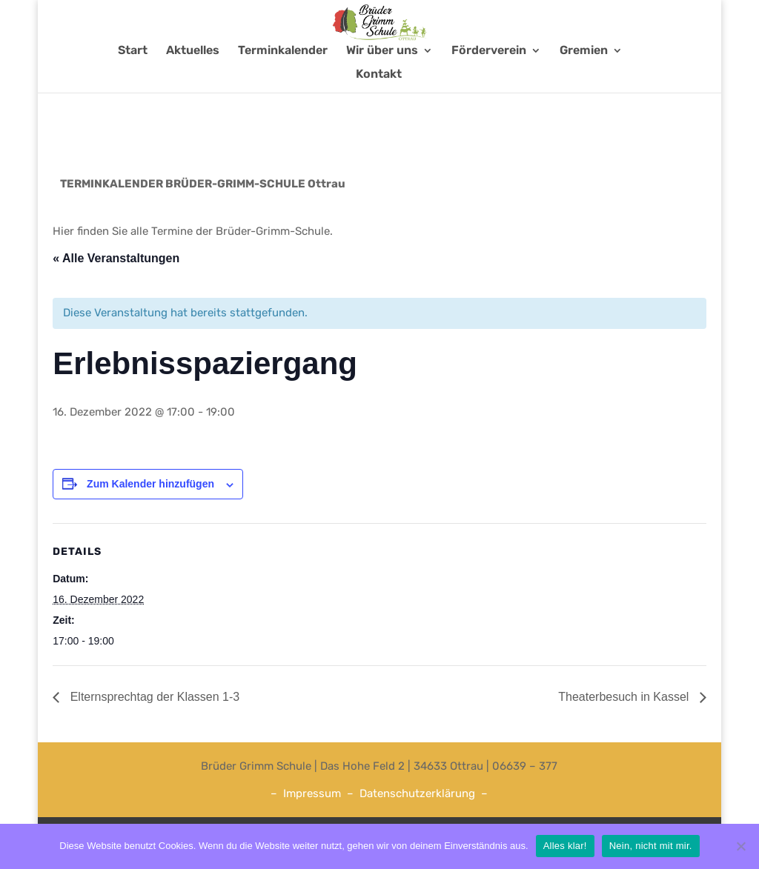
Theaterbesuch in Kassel (625, 696)
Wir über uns (382, 80)
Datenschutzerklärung (417, 793)
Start (133, 80)
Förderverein (488, 80)
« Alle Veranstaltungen (116, 258)
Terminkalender (283, 80)
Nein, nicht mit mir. (650, 845)
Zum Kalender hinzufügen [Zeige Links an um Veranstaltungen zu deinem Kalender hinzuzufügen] (150, 484)
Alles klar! (565, 845)
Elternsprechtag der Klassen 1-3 (153, 696)
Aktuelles (192, 80)
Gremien (584, 80)
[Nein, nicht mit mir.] (740, 846)
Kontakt (379, 104)
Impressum (312, 793)
